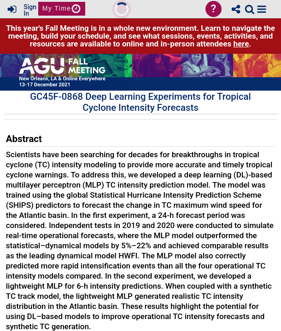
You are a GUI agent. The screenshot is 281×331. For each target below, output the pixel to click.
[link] (250, 9)
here (241, 43)
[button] (262, 9)
